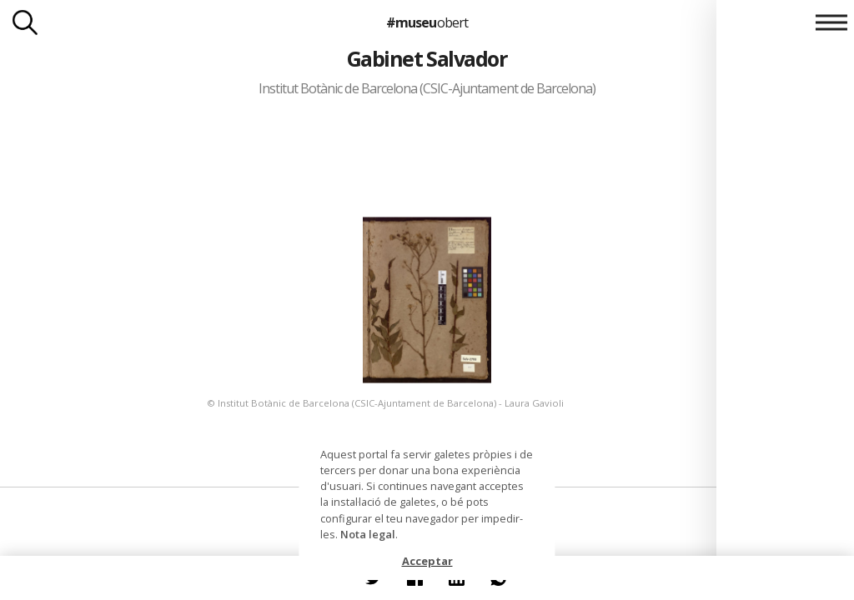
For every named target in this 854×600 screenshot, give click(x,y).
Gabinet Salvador (427, 58)
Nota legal (367, 534)
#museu (426, 22)
